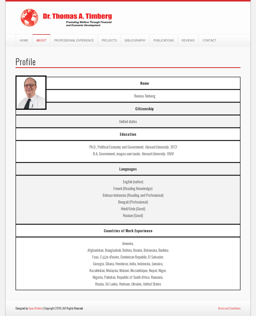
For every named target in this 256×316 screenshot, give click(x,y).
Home (24, 40)
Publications (164, 40)
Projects (109, 40)
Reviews (188, 40)
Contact (209, 40)
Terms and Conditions (229, 308)
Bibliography (135, 40)
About (41, 40)
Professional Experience (74, 40)
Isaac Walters (35, 308)
